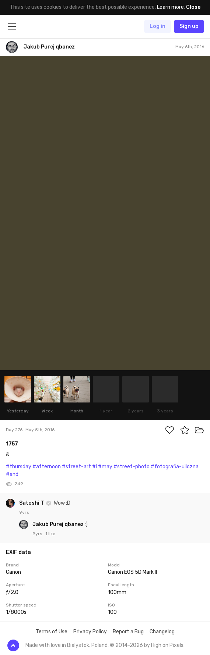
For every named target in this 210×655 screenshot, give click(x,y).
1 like (50, 533)
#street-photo (131, 466)
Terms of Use (51, 632)
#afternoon (46, 466)
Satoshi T (32, 503)
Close (193, 7)
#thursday (18, 466)
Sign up (189, 26)
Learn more (170, 7)
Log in (157, 26)
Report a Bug (128, 632)
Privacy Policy (90, 632)
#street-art (76, 466)
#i (94, 466)
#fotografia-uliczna (175, 466)
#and (12, 474)
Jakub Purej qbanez (58, 524)
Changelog (162, 632)
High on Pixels (167, 645)
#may (105, 466)
